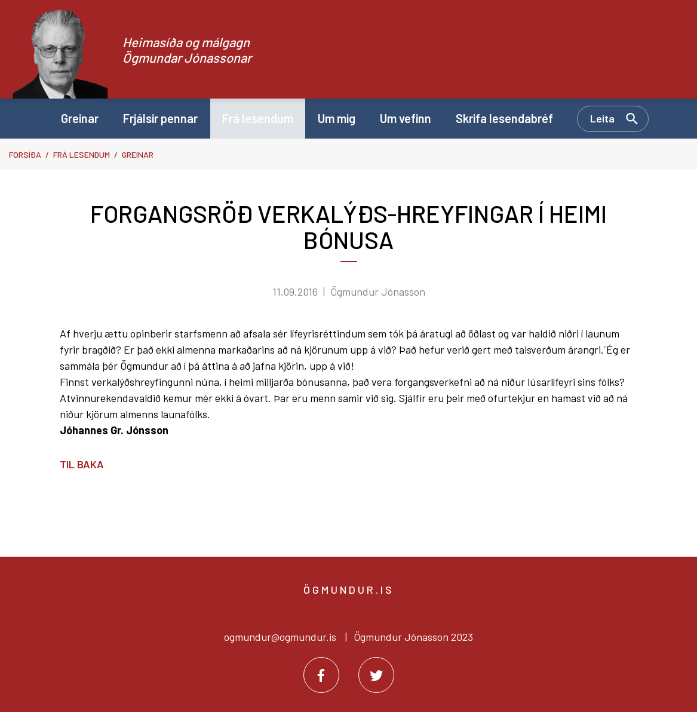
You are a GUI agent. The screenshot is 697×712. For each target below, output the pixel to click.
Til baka (82, 464)
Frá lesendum (81, 154)
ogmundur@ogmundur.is (280, 636)
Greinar (137, 154)
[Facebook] (321, 675)
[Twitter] (376, 675)
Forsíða (25, 154)
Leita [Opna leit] (602, 118)
